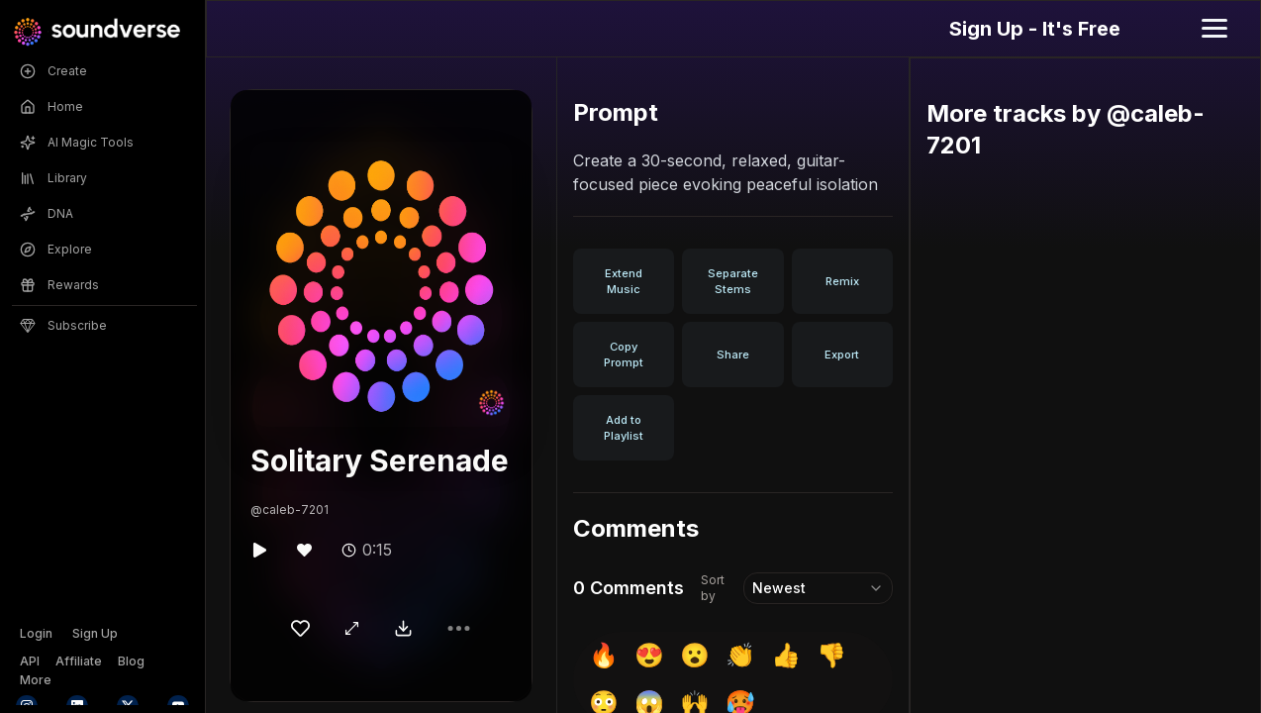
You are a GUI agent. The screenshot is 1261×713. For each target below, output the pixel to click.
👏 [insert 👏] (740, 655)
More (35, 679)
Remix (842, 281)
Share (733, 354)
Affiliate (78, 661)
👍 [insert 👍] (786, 655)
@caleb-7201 (289, 509)
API (30, 661)
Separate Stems (733, 281)
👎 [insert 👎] (831, 655)
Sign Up (95, 633)
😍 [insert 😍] (649, 655)
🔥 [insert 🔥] (604, 655)
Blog (131, 661)
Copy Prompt (623, 354)
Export (841, 354)
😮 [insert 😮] (695, 655)
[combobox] (817, 588)
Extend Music (623, 281)
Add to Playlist (623, 428)
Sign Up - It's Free (1034, 29)
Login (36, 633)
